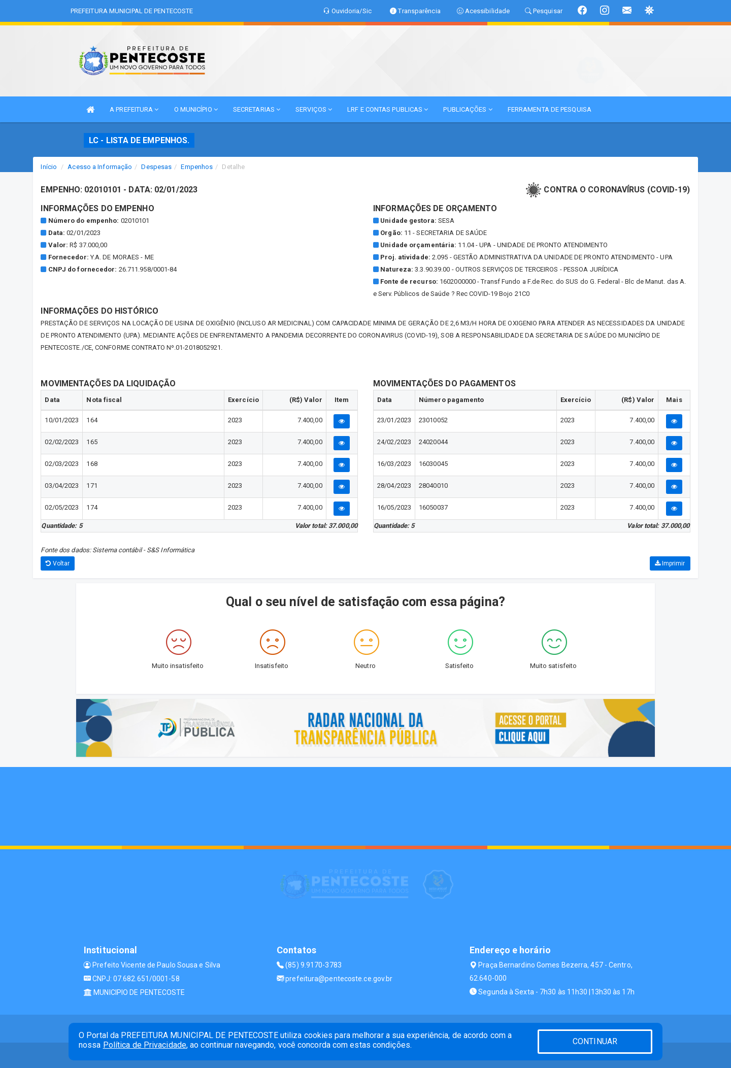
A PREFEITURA (134, 109)
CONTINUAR (595, 1041)
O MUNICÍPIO (196, 109)
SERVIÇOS (313, 109)
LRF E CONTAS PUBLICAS (387, 109)
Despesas (156, 167)
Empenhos (197, 167)
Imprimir (670, 563)
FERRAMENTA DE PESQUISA (549, 109)
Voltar (58, 563)
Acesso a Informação (100, 167)
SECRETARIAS (256, 109)
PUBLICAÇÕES (467, 109)
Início (49, 167)
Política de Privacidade (144, 1045)
